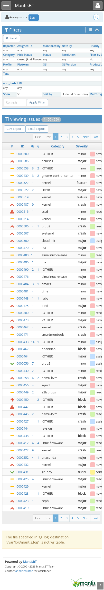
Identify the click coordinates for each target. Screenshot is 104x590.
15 (32, 255)
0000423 (22, 501)
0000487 (22, 204)
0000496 (22, 262)
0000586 (22, 161)
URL (19, 83)
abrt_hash (9, 83)
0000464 (22, 356)
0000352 (22, 457)
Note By (67, 46)
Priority (94, 46)
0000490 (22, 269)
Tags (6, 73)
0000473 (22, 320)
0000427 (22, 421)
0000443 (22, 298)
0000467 (22, 349)
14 (32, 342)
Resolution (69, 54)
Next (86, 137)
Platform (22, 64)
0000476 (22, 276)
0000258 (22, 378)
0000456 (22, 385)
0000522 (22, 182)
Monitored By (51, 46)
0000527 (22, 190)
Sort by (47, 94)
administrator (24, 571)
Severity (82, 146)
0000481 (22, 291)
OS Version (69, 64)
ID (22, 146)
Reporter (9, 46)
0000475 (22, 305)
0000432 (22, 464)
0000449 (22, 392)
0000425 (22, 479)
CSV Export (15, 128)
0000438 (22, 436)
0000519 (22, 197)
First (38, 137)
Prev (48, 137)
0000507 (22, 233)
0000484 (22, 284)
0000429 (22, 486)
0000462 (22, 327)
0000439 (22, 175)
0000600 (22, 154)
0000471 (22, 334)
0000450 (22, 399)
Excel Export (37, 128)
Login (33, 17)
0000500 (22, 240)
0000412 (22, 443)
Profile (7, 64)
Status (47, 54)
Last (95, 137)
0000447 (22, 407)
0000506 (22, 226)
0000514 (22, 219)
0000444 (22, 428)
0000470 (22, 247)
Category (9, 54)
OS (45, 64)
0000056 (22, 363)
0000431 (22, 472)
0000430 (22, 370)
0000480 (22, 255)
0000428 (22, 493)
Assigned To (24, 46)
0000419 (22, 508)
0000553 (22, 168)
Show (6, 94)
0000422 (22, 450)
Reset (12, 38)
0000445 (22, 414)
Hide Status (24, 54)
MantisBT (30, 561)
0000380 (22, 313)
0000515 (22, 211)
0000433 (22, 342)
